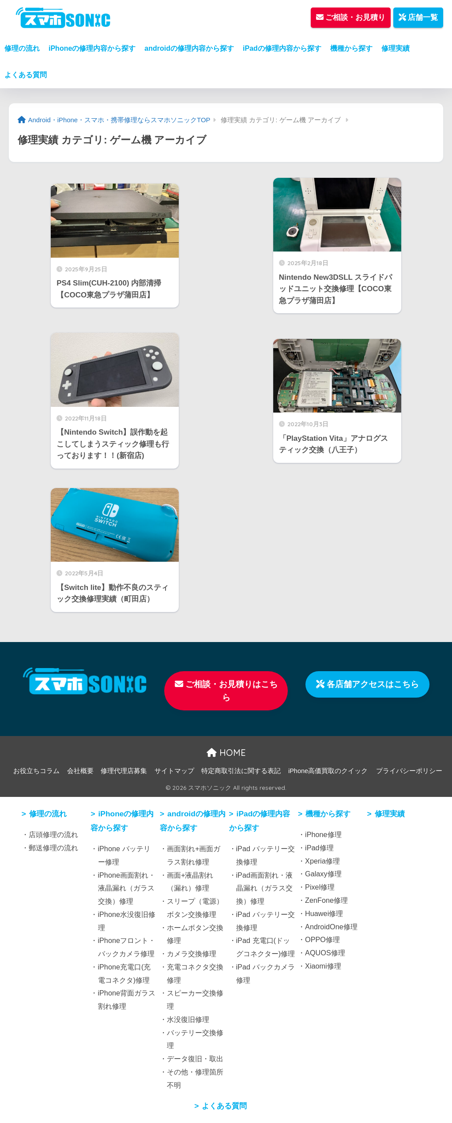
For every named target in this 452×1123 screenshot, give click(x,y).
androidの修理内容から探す (189, 48)
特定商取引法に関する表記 (241, 770)
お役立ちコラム (36, 770)
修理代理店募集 (124, 770)
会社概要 (80, 770)
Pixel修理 (320, 887)
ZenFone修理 (326, 900)
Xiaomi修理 (323, 966)
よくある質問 (25, 75)
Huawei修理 (324, 913)
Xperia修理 (322, 861)
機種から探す (351, 48)
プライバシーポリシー (409, 770)
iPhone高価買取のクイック (328, 770)
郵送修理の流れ (53, 848)
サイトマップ (174, 770)
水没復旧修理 (188, 1019)
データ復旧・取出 (195, 1059)
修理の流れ (22, 48)
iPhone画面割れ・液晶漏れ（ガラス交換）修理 (126, 888)
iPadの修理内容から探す (282, 48)
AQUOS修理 (325, 953)
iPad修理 (319, 848)
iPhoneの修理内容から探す (92, 48)
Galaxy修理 (323, 874)
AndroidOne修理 (331, 927)
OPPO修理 (322, 939)
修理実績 (395, 48)
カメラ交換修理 (191, 954)
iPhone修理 (323, 834)
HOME (226, 752)
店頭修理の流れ (53, 834)
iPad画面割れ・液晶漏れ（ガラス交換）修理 (264, 888)
